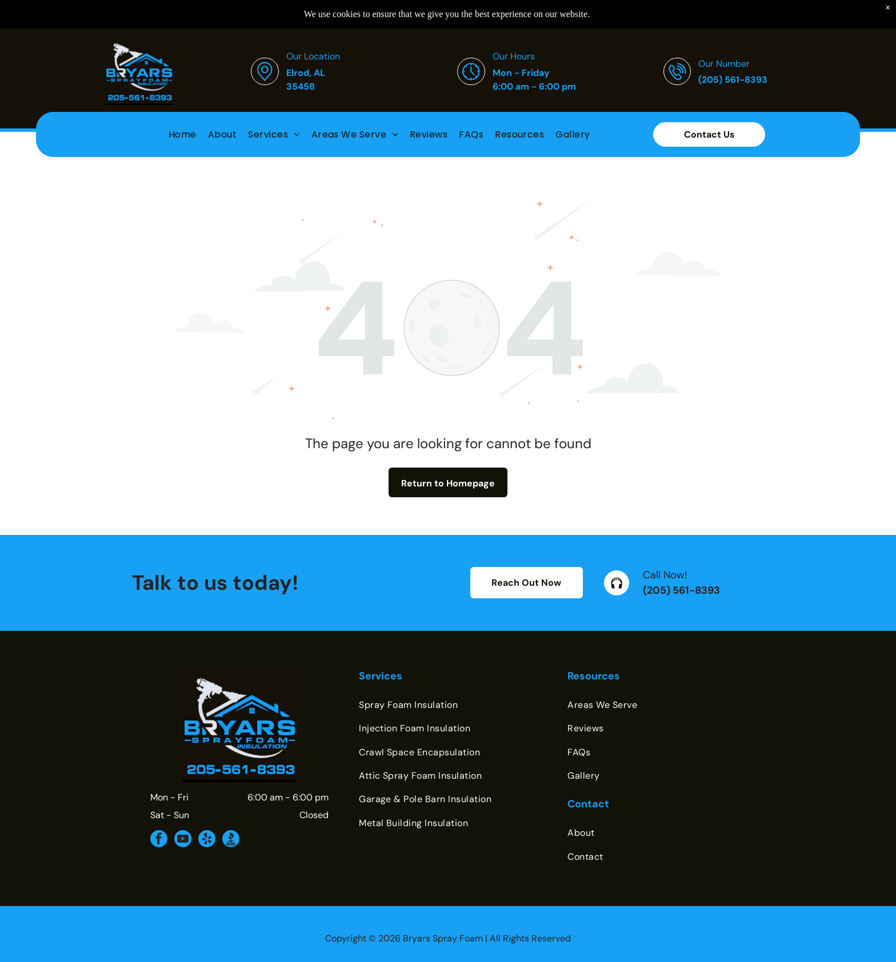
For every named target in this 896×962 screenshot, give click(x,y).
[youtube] (182, 840)
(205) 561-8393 (681, 590)
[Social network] (230, 840)
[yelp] (206, 840)
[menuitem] (182, 117)
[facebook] (158, 840)
